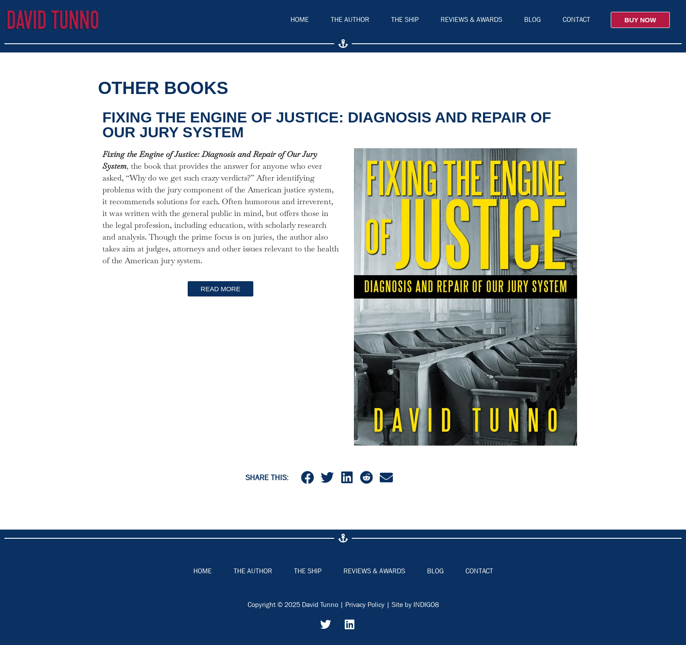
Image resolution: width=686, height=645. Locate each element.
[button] (307, 477)
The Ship (405, 19)
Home (299, 19)
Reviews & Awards (471, 19)
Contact (576, 19)
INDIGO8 (426, 604)
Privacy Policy (365, 604)
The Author (350, 19)
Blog (532, 19)
